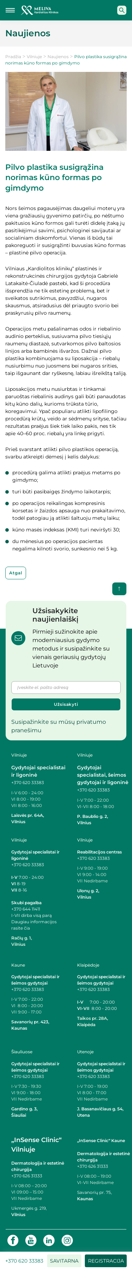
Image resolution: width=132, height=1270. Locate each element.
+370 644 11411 (25, 909)
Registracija (106, 1261)
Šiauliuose (21, 1051)
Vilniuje (34, 56)
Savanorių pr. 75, (95, 1192)
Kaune (18, 965)
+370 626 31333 (26, 1175)
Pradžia (13, 56)
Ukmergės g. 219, (29, 1208)
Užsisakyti (66, 704)
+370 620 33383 (27, 782)
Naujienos (58, 56)
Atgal (15, 572)
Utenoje (85, 1051)
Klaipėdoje (88, 965)
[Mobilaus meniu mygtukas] (10, 10)
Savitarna (64, 1261)
